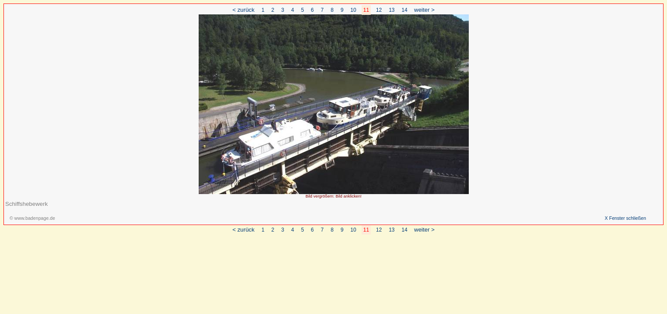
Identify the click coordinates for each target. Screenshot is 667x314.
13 (391, 10)
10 (353, 10)
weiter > (424, 10)
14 (404, 10)
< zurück (243, 10)
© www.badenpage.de (32, 218)
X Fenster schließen (625, 218)
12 (379, 10)
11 (366, 10)
